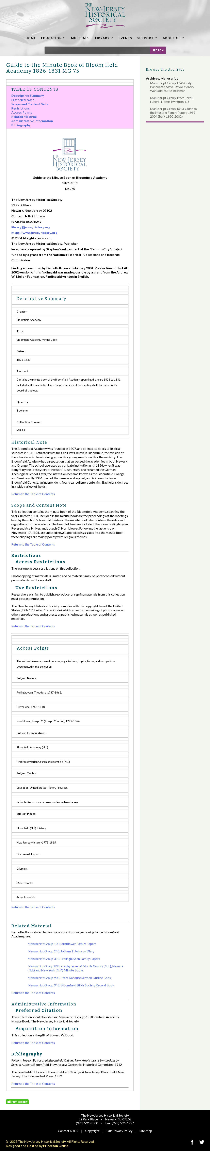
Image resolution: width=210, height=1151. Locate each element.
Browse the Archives (165, 69)
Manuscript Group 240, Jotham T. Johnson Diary (61, 951)
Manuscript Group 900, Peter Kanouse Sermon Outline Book (69, 978)
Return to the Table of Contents (33, 494)
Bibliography (21, 125)
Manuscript (169, 78)
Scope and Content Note (29, 104)
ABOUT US (172, 38)
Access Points (21, 112)
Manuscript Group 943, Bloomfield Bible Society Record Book (71, 985)
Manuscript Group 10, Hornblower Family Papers (62, 944)
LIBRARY (102, 38)
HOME (31, 38)
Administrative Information (32, 121)
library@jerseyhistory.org (30, 227)
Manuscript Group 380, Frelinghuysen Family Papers (64, 959)
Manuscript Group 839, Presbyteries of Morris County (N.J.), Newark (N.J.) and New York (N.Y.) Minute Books (76, 968)
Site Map (146, 1131)
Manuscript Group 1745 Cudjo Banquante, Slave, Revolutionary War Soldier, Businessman (172, 87)
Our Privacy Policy (119, 1131)
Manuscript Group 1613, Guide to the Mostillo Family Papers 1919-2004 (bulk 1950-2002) (173, 112)
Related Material (24, 116)
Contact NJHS (68, 1131)
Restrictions (20, 108)
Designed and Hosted (22, 1146)
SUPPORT (145, 38)
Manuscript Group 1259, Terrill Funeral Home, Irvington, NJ (171, 99)
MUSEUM (78, 38)
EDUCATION (51, 38)
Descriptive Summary (27, 95)
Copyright (92, 1131)
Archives (152, 78)
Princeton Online (55, 1146)
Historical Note (22, 100)
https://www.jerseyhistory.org (34, 232)
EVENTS (125, 38)
